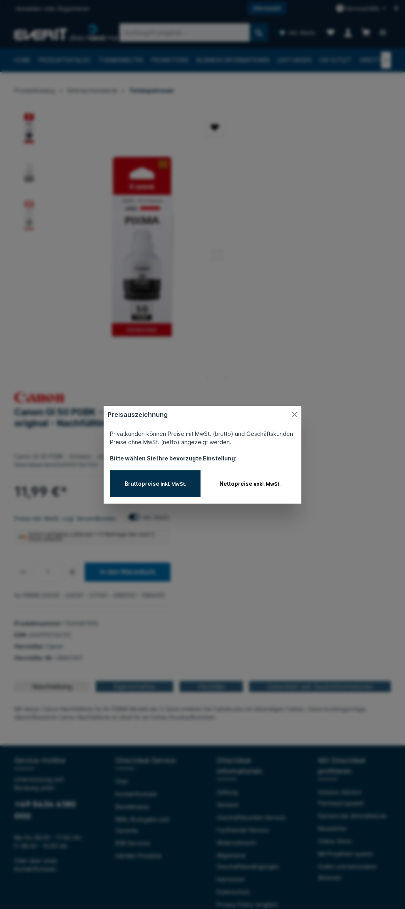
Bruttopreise (155, 483)
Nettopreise (250, 483)
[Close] (294, 414)
